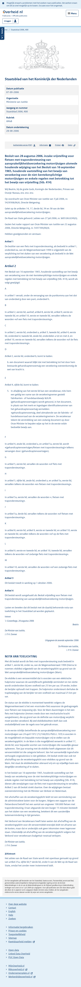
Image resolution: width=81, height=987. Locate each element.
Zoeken (12, 918)
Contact (12, 907)
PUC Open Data (16, 957)
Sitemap (12, 937)
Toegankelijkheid (16, 934)
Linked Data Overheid (19, 953)
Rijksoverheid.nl (16, 969)
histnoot (8, 616)
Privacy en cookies (17, 930)
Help (10, 914)
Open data (13, 950)
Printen (59, 145)
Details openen (2, 33)
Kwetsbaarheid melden (20, 941)
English (12, 911)
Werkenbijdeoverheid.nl (20, 976)
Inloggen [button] (7, 21)
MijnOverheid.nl (16, 965)
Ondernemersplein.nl (19, 973)
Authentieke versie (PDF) (24, 146)
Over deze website (17, 904)
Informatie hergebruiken (20, 927)
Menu (74, 13)
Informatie (45, 145)
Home (4, 29)
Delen (72, 145)
